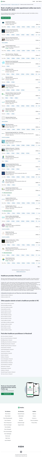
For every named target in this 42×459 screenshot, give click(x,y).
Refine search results (6, 17)
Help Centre (7, 438)
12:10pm (13, 145)
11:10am (18, 50)
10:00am (12, 34)
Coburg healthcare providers (5, 309)
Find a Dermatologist (8, 431)
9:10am (13, 153)
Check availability (21, 42)
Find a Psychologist (7, 424)
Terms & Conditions (34, 420)
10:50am (13, 50)
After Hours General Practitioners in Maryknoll (9, 338)
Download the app (7, 393)
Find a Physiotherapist (7, 418)
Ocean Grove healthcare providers (6, 307)
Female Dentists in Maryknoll (6, 347)
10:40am (23, 263)
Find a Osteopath (7, 429)
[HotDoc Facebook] (19, 446)
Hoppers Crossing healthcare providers (7, 303)
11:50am (8, 145)
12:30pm (23, 145)
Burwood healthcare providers (6, 316)
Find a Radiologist (7, 433)
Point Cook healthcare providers (6, 305)
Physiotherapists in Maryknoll (6, 368)
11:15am (33, 26)
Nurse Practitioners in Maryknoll (6, 364)
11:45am (27, 74)
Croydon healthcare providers (6, 320)
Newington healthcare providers (6, 324)
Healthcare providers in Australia (5, 4)
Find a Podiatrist (8, 420)
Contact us (34, 418)
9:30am (8, 58)
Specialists (21, 420)
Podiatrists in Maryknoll (5, 370)
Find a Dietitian (8, 427)
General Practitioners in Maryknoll (6, 362)
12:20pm (18, 145)
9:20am (18, 153)
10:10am (13, 263)
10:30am (18, 26)
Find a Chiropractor (7, 422)
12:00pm (32, 58)
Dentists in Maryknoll (4, 355)
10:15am (13, 26)
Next (39, 266)
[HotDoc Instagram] (23, 446)
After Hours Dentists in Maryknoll (6, 336)
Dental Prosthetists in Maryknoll (6, 353)
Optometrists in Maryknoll (5, 366)
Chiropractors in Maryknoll (5, 351)
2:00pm (32, 34)
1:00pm (27, 34)
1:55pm (13, 113)
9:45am (8, 26)
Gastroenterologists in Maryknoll (6, 360)
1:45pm (8, 113)
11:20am (23, 50)
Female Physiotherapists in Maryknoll (7, 349)
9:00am (8, 34)
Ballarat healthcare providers (6, 326)
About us (34, 413)
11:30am (28, 50)
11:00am (28, 26)
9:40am (27, 255)
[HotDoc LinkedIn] (21, 446)
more (39, 26)
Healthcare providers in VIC (15, 4)
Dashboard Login (21, 422)
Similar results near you (21, 271)
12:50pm (32, 145)
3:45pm (8, 66)
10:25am (28, 129)
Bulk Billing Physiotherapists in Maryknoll (8, 343)
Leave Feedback (8, 440)
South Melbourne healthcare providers (7, 322)
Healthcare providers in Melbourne (7, 295)
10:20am (18, 263)
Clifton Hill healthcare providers (6, 314)
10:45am (23, 26)
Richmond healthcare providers (6, 318)
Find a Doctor (7, 413)
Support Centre (21, 424)
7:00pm (6, 161)
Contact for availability (21, 137)
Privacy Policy (34, 422)
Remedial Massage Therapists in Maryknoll (8, 372)
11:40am (33, 50)
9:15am (8, 74)
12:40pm (27, 145)
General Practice (21, 413)
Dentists (21, 418)
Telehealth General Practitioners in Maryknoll (8, 345)
